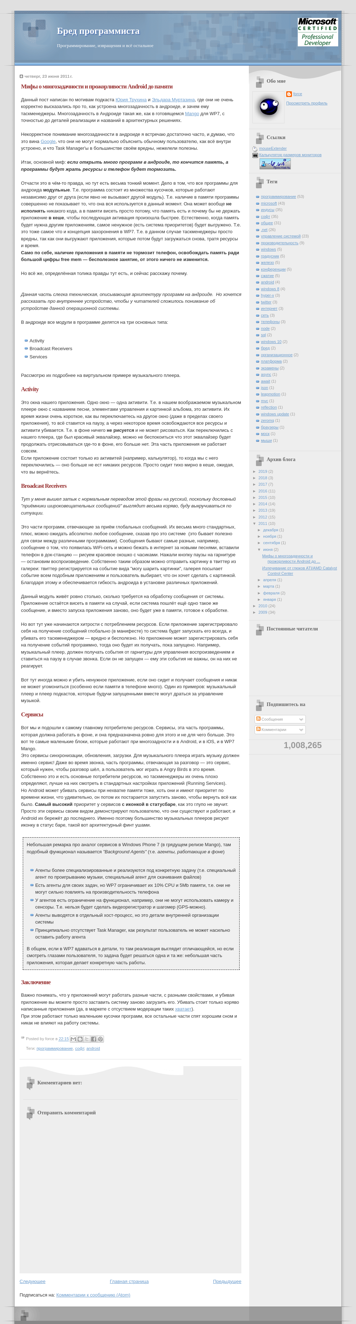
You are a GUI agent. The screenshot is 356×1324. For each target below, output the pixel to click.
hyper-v (267, 295)
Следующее (33, 1281)
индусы (267, 210)
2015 (263, 497)
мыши (266, 440)
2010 (263, 606)
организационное (277, 355)
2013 (263, 510)
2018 (263, 478)
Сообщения (269, 719)
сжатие (267, 276)
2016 (263, 491)
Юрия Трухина (131, 99)
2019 (263, 471)
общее (267, 223)
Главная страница (129, 1281)
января (270, 599)
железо (267, 262)
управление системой (281, 236)
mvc (264, 401)
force (297, 94)
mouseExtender (273, 148)
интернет (269, 308)
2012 (263, 517)
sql (263, 335)
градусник (270, 256)
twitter (266, 302)
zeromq (267, 420)
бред (265, 348)
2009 (263, 612)
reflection (269, 407)
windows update (275, 414)
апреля (270, 580)
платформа (271, 361)
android (93, 1048)
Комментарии (271, 729)
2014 (263, 504)
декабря (271, 530)
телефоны (270, 322)
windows (268, 249)
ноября (270, 536)
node (265, 328)
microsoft (269, 203)
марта (269, 586)
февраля (272, 593)
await (265, 381)
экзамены (270, 368)
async (266, 374)
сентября (272, 543)
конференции (273, 269)
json (264, 387)
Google (48, 141)
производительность (279, 243)
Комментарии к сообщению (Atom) (93, 1295)
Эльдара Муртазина (173, 99)
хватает (183, 1009)
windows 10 (271, 341)
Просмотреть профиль (307, 103)
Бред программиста (98, 31)
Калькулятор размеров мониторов (290, 155)
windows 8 (270, 289)
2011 (263, 523)
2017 (263, 484)
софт (79, 1048)
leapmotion (270, 394)
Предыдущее (227, 1281)
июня (268, 549)
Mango (192, 113)
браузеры (269, 427)
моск (265, 433)
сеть (265, 315)
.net (264, 230)
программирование (55, 1048)
